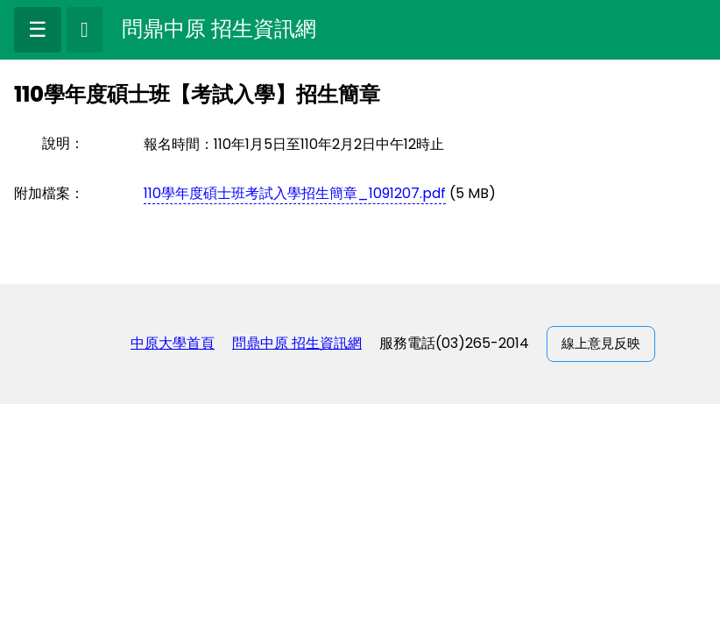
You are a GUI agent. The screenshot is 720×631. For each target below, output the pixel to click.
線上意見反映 (600, 343)
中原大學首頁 (173, 343)
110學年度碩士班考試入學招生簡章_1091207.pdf (295, 193)
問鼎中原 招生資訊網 (297, 343)
